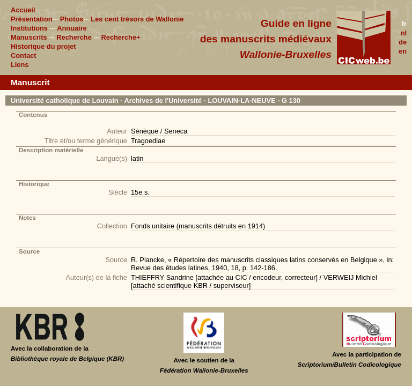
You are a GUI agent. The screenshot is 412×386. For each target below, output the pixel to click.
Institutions (29, 28)
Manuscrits (29, 37)
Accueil (23, 10)
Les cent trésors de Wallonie (137, 19)
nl (404, 33)
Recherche (73, 37)
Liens (19, 65)
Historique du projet (43, 46)
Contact (23, 55)
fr (404, 24)
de (403, 42)
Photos (71, 19)
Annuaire (71, 28)
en (403, 51)
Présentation (32, 19)
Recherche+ (121, 37)
